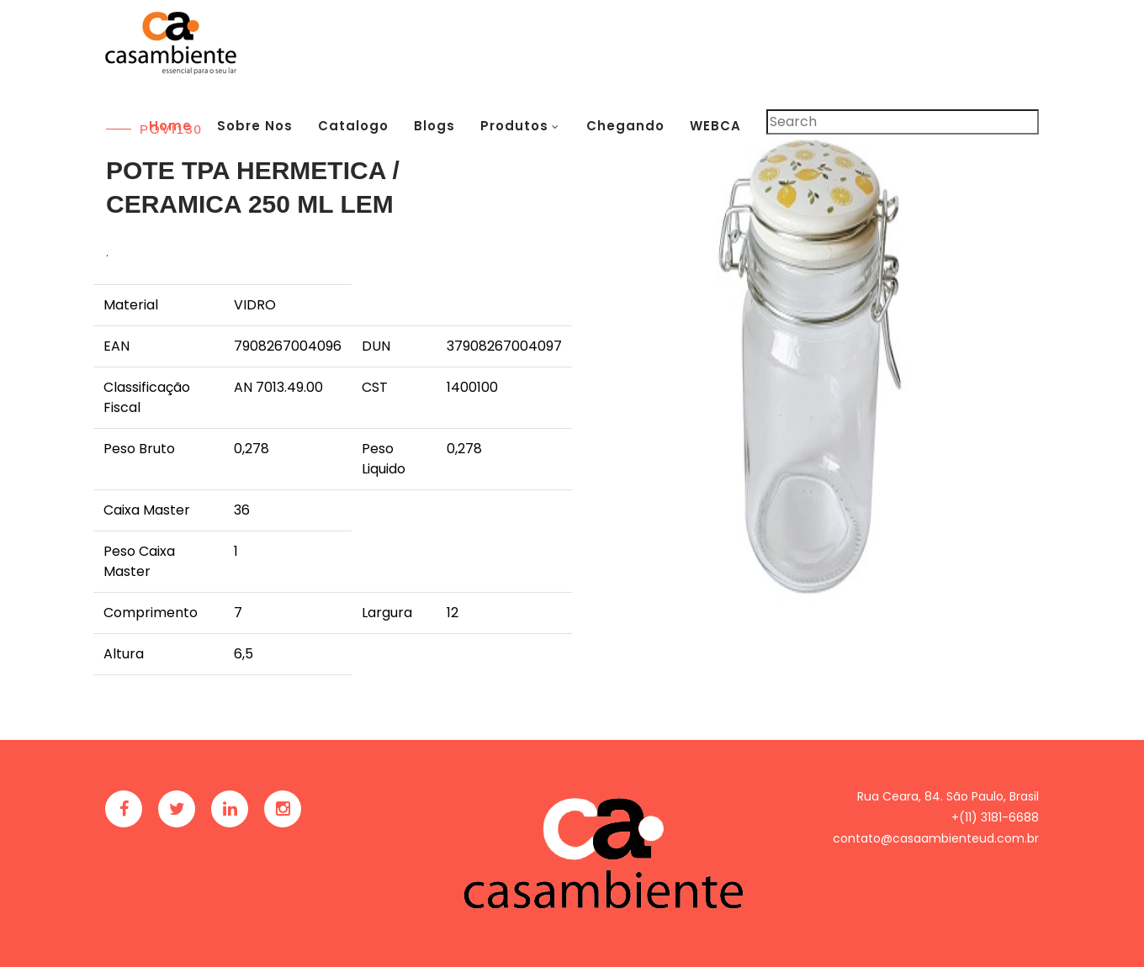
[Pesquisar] (902, 122)
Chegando (625, 126)
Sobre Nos (255, 126)
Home (170, 126)
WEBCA (715, 126)
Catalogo (353, 126)
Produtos (514, 126)
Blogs (434, 126)
